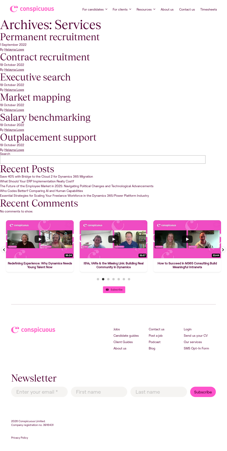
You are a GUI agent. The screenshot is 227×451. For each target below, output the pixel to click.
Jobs (117, 329)
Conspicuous (28, 9)
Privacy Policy (19, 437)
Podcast (154, 342)
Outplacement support (48, 137)
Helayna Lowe (14, 49)
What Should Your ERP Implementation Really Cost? (37, 181)
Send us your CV (196, 336)
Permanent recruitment (50, 36)
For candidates (93, 9)
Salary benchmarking (45, 117)
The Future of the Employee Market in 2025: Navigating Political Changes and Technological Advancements (77, 186)
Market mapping (35, 97)
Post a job (156, 336)
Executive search (35, 77)
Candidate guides (126, 336)
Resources (144, 9)
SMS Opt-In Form (196, 348)
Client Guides (123, 342)
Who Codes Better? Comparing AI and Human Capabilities (41, 191)
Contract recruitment (45, 57)
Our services (193, 342)
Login (188, 329)
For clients (120, 9)
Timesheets (208, 9)
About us (167, 9)
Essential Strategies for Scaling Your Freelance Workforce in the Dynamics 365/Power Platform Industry (74, 196)
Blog (152, 348)
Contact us (187, 9)
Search (5, 154)
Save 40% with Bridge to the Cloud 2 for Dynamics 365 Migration (46, 176)
